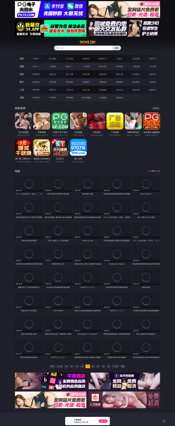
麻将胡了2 (103, 58)
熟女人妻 (102, 66)
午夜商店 (52, 97)
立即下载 (103, 421)
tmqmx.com (87, 42)
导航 (22, 97)
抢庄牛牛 (152, 58)
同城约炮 (36, 97)
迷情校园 (102, 90)
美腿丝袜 (102, 82)
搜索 (116, 48)
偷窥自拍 (36, 82)
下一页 (115, 366)
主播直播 (136, 66)
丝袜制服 (119, 66)
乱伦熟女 (136, 74)
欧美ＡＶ (69, 66)
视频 (22, 66)
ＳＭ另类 (152, 66)
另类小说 (119, 90)
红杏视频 (102, 97)
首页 (52, 366)
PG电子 (36, 58)
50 (93, 366)
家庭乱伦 (52, 90)
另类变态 (152, 74)
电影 (22, 74)
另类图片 (152, 82)
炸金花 (119, 58)
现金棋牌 (136, 58)
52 (103, 366)
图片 (22, 81)
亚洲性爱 (36, 74)
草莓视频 (69, 97)
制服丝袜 (102, 74)
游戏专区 (86, 58)
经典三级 (119, 74)
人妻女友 (69, 90)
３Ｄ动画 (86, 66)
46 (72, 366)
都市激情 (36, 90)
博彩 (22, 58)
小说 (22, 89)
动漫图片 (86, 82)
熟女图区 (136, 82)
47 (77, 366)
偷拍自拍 (52, 74)
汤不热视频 (86, 97)
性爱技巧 (152, 90)
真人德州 (52, 58)
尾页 (122, 366)
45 (66, 366)
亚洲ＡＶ (36, 66)
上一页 (59, 366)
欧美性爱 (86, 74)
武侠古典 (86, 90)
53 (108, 366)
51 (98, 366)
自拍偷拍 (52, 66)
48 (82, 366)
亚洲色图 (52, 82)
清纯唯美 (119, 82)
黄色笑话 (136, 90)
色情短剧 (119, 97)
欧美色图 (69, 82)
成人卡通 (69, 74)
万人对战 (69, 58)
